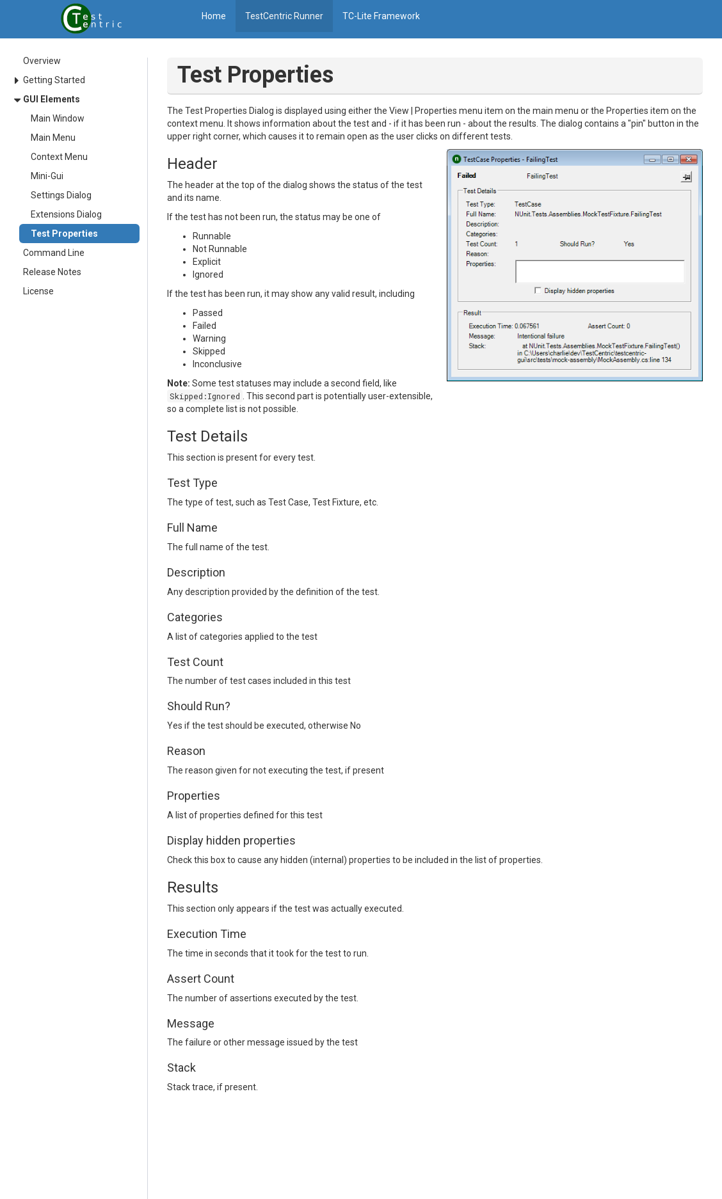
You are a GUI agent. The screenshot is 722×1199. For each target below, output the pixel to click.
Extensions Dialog (66, 214)
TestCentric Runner (284, 16)
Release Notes (52, 272)
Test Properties (64, 233)
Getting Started (54, 80)
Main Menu (53, 137)
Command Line (53, 253)
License (38, 291)
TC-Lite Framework (381, 16)
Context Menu (59, 157)
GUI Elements (51, 99)
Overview (42, 61)
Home (214, 16)
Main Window (57, 118)
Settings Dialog (61, 195)
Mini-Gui (47, 176)
